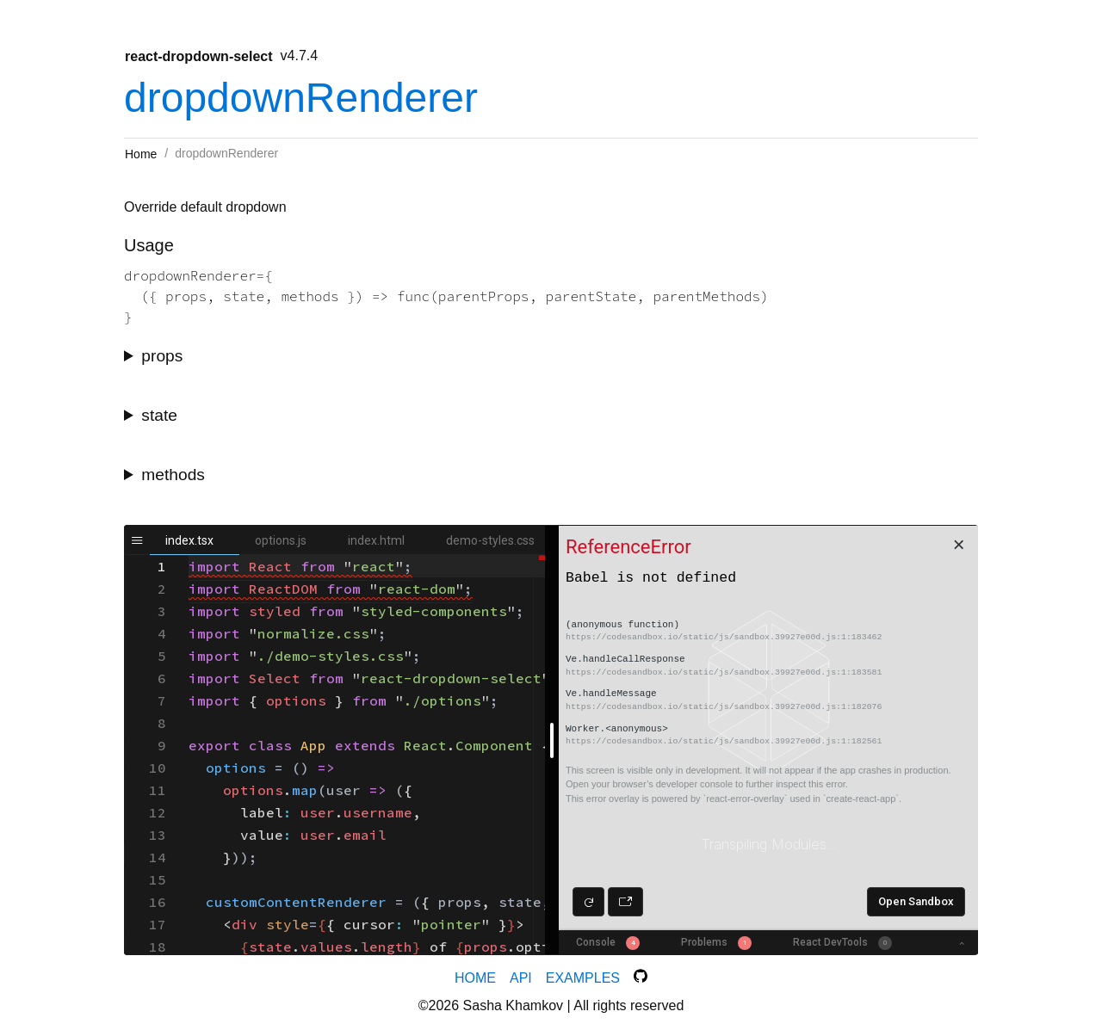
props (162, 356)
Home (141, 154)
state (159, 415)
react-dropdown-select (199, 56)
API (521, 978)
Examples (583, 978)
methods (173, 475)
